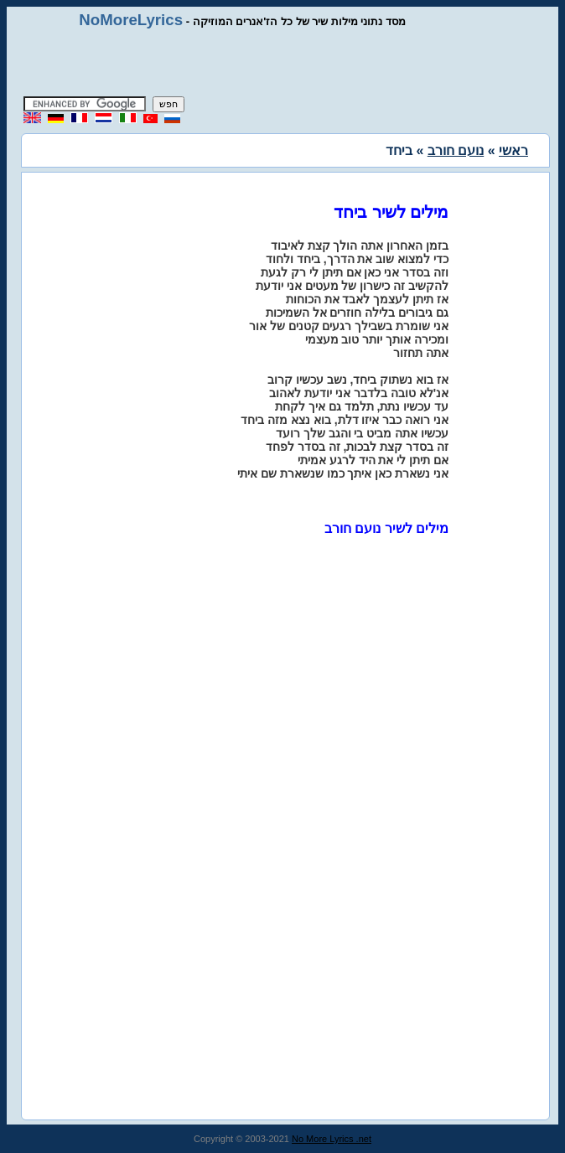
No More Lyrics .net (331, 1139)
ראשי (513, 150)
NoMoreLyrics (131, 19)
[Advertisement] (282, 63)
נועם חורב (456, 150)
